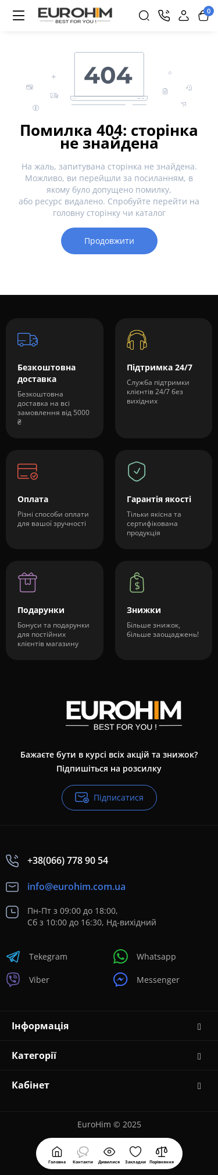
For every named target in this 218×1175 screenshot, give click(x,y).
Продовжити (109, 240)
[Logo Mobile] (75, 15)
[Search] (144, 15)
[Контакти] (164, 15)
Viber (27, 979)
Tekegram (36, 956)
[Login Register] (183, 15)
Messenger (146, 979)
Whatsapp (144, 956)
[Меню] (18, 15)
